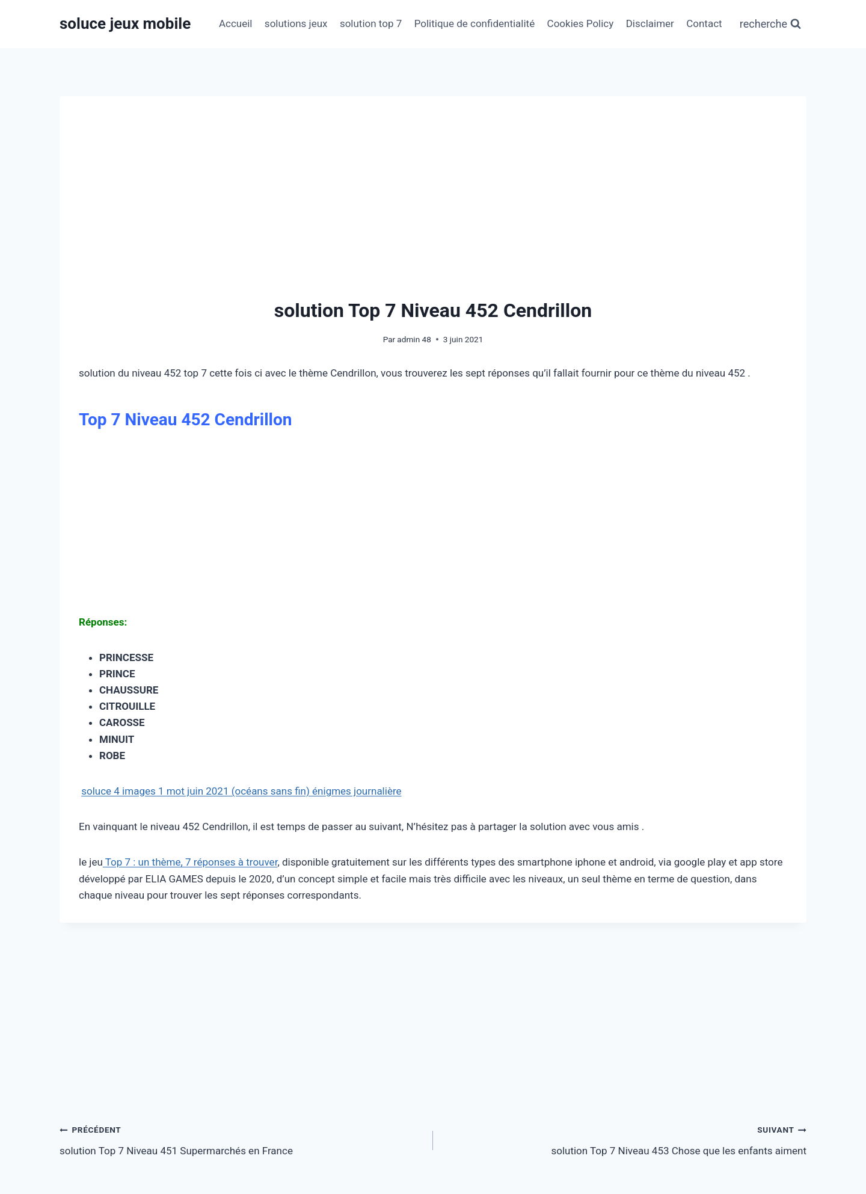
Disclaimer (650, 23)
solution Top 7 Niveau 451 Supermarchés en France (241, 1139)
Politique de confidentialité (474, 23)
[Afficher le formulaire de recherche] (770, 24)
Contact (704, 23)
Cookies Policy (580, 23)
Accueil (236, 23)
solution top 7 (371, 23)
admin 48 (414, 339)
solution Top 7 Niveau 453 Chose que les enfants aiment (624, 1139)
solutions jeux (296, 23)
